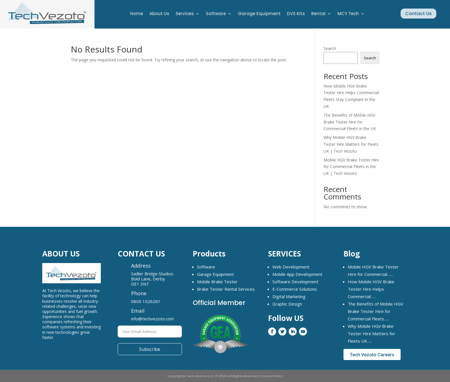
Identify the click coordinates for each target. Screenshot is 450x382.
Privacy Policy (271, 376)
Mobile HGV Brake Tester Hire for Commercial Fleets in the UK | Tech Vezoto (351, 166)
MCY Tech (348, 14)
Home (136, 14)
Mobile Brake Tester (217, 281)
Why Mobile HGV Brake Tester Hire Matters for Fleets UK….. (371, 333)
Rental (318, 14)
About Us (159, 14)
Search (330, 48)
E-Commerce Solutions (294, 289)
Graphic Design (287, 304)
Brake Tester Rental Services (226, 289)
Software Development (295, 281)
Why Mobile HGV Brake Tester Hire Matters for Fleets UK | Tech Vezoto (351, 144)
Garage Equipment (259, 14)
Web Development (291, 267)
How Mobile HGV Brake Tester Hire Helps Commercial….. (371, 289)
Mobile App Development (297, 274)
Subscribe (149, 349)
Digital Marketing (289, 296)
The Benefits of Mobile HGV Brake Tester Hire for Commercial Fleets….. (375, 311)
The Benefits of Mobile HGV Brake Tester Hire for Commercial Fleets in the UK (350, 122)
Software (216, 14)
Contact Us (418, 13)
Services (185, 14)
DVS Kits (296, 14)
